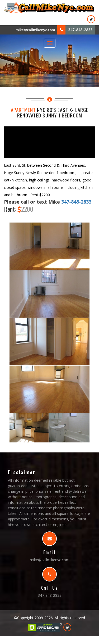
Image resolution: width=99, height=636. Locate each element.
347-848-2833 (80, 29)
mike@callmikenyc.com (35, 29)
